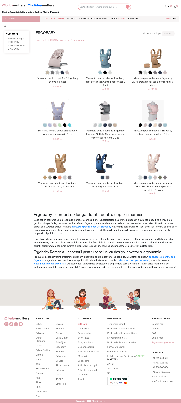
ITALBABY (60, 18)
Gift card (82, 324)
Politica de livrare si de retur (121, 342)
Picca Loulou (62, 365)
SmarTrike (61, 383)
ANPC (110, 364)
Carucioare (83, 328)
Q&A (154, 333)
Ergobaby (61, 347)
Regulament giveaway (163, 342)
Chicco (59, 324)
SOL (109, 373)
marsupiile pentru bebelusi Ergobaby (91, 226)
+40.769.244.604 (160, 358)
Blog (174, 18)
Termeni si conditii (116, 324)
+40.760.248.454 (160, 367)
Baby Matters (42, 328)
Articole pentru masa (88, 351)
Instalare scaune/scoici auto (125, 358)
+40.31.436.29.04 (160, 376)
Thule (39, 382)
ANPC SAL (112, 368)
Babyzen (40, 333)
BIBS (38, 387)
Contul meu (157, 337)
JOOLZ (59, 379)
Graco (39, 396)
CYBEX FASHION (49, 18)
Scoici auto (83, 337)
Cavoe (39, 345)
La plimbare (84, 374)
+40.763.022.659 (160, 362)
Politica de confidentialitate (121, 328)
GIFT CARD (122, 18)
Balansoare (83, 361)
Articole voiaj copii (87, 365)
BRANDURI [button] (133, 18)
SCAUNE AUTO (84, 18)
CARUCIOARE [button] (71, 18)
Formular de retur (116, 347)
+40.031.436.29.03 (161, 372)
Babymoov (61, 356)
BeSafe (59, 361)
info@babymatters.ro (162, 381)
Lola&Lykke (41, 391)
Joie (38, 364)
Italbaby (60, 370)
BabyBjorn (61, 342)
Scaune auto (84, 333)
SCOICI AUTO (96, 18)
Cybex (39, 324)
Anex (38, 378)
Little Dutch (62, 337)
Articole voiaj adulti (88, 370)
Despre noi (157, 324)
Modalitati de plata (117, 337)
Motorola (60, 351)
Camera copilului (86, 347)
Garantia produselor (117, 351)
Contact (156, 328)
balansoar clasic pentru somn (133, 260)
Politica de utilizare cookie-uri (122, 333)
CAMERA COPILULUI (109, 18)
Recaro (39, 373)
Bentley (60, 328)
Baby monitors (85, 342)
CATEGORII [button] (10, 18)
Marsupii (82, 356)
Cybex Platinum (40, 339)
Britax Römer (42, 368)
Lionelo (39, 354)
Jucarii (81, 379)
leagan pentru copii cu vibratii (50, 263)
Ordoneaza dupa (152, 33)
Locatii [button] (168, 18)
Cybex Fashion (43, 350)
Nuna (38, 359)
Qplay (59, 333)
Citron (59, 374)
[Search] (101, 7)
